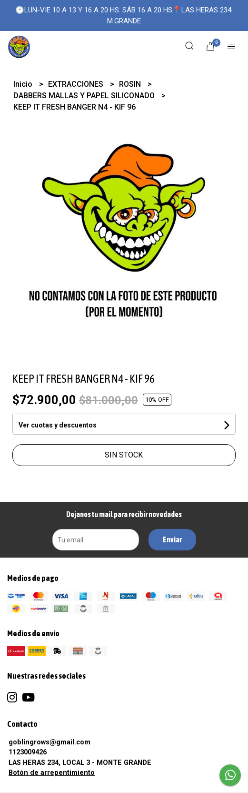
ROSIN (131, 84)
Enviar (172, 539)
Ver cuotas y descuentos (58, 425)
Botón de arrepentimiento (52, 773)
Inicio (23, 84)
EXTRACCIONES (76, 84)
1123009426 (28, 752)
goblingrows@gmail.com (49, 742)
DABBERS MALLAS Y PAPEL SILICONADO (85, 95)
